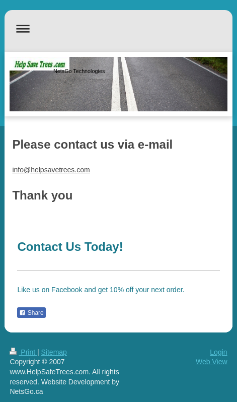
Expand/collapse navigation (118, 28)
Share (31, 312)
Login (218, 352)
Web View (211, 362)
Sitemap (54, 352)
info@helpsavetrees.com (51, 170)
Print (23, 352)
